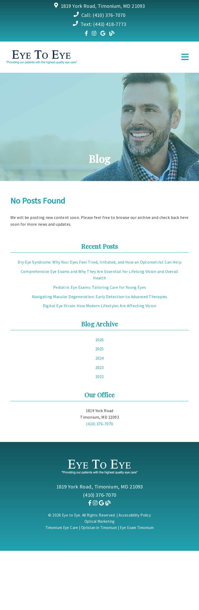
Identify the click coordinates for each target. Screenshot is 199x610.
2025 (99, 348)
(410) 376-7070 (109, 15)
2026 (99, 339)
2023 (99, 367)
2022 (99, 376)
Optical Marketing (99, 521)
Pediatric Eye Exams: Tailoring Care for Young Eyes (99, 287)
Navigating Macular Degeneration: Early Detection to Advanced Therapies (99, 296)
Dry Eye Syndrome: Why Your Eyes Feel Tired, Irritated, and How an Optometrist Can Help (99, 262)
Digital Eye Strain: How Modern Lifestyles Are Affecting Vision (100, 305)
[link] (86, 33)
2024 (99, 358)
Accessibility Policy (135, 515)
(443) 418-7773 (109, 24)
